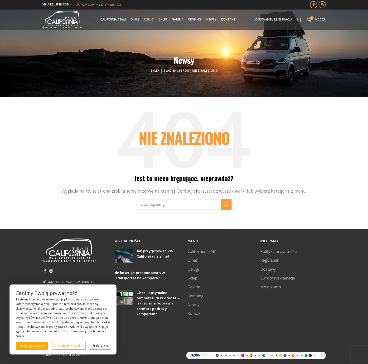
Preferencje (100, 346)
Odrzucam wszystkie (69, 346)
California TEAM (202, 251)
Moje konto (270, 286)
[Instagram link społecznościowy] (322, 4)
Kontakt (195, 313)
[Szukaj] (299, 20)
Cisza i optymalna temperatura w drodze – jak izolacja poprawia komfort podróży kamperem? (158, 304)
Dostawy (268, 269)
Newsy (193, 304)
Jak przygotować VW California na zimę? (154, 254)
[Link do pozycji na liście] (75, 282)
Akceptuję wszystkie (32, 346)
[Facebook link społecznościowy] (313, 4)
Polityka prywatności (278, 251)
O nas (193, 260)
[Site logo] (63, 19)
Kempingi (196, 296)
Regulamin (269, 260)
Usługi (193, 269)
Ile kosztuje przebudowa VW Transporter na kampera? (140, 275)
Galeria (194, 286)
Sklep (155, 70)
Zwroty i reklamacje (277, 278)
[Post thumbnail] (124, 256)
